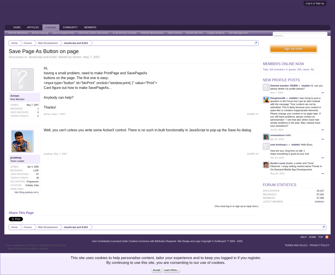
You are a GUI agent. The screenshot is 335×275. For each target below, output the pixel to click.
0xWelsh (319, 201)
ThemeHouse (56, 248)
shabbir (305, 85)
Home (17, 27)
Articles (33, 27)
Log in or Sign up (315, 3)
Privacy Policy (320, 245)
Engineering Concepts (124, 33)
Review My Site (194, 33)
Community (70, 27)
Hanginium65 (277, 98)
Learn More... (171, 270)
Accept (156, 270)
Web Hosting (175, 33)
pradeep (15, 157)
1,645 (36, 170)
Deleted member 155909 (284, 85)
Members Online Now (283, 64)
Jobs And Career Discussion (93, 33)
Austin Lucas (277, 163)
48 (37, 178)
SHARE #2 (252, 153)
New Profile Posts (281, 80)
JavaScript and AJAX (42, 57)
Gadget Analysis (216, 33)
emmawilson (277, 135)
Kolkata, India (32, 185)
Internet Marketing (18, 33)
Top (320, 237)
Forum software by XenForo (35, 245)
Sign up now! (293, 49)
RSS (326, 237)
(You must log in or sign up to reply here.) (237, 206)
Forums (51, 27)
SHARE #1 (252, 114)
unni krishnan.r (279, 144)
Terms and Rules (296, 245)
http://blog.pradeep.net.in (27, 192)
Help (303, 237)
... (253, 33)
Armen (77, 57)
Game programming (63, 33)
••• (322, 92)
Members (90, 27)
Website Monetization (152, 33)
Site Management (238, 33)
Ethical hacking (40, 33)
